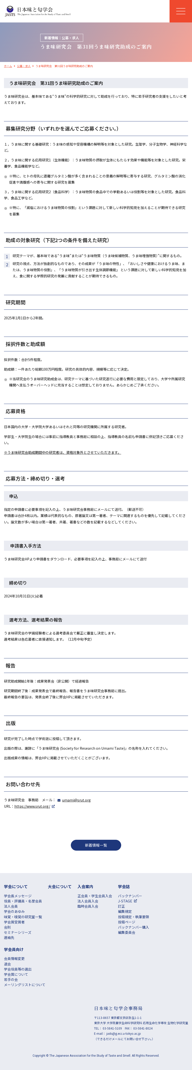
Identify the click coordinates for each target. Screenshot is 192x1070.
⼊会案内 (85, 886)
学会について (16, 886)
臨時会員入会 (87, 906)
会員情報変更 (14, 958)
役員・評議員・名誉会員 (23, 901)
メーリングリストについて (24, 984)
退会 (7, 964)
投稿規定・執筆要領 (133, 917)
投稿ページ (126, 922)
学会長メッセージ (18, 896)
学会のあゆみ (14, 911)
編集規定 (125, 911)
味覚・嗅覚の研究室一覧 (23, 917)
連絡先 (9, 937)
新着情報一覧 (96, 845)
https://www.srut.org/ (32, 806)
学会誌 (124, 886)
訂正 (121, 906)
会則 (7, 927)
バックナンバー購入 (133, 927)
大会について (60, 886)
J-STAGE (125, 901)
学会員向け (14, 949)
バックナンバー (130, 896)
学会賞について (16, 974)
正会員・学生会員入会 (94, 896)
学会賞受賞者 (14, 922)
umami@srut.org (76, 800)
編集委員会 (126, 932)
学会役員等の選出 (18, 969)
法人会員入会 (87, 901)
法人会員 (11, 906)
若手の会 (11, 979)
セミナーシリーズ (17, 932)
